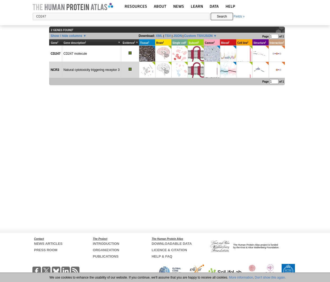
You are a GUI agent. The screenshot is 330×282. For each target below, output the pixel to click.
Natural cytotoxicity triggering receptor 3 (92, 70)
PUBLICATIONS (106, 256)
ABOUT (160, 6)
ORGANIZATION (106, 250)
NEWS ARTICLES (48, 244)
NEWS (178, 6)
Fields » (239, 16)
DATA (214, 6)
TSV (168, 36)
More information (241, 277)
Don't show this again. (270, 277)
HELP (230, 6)
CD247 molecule (75, 53)
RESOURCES (136, 6)
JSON (177, 36)
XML (159, 36)
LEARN (197, 6)
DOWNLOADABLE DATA (172, 244)
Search (222, 16)
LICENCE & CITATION (169, 250)
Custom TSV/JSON (198, 36)
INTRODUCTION (106, 244)
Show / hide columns (66, 36)
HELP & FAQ (162, 256)
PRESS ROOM (45, 250)
